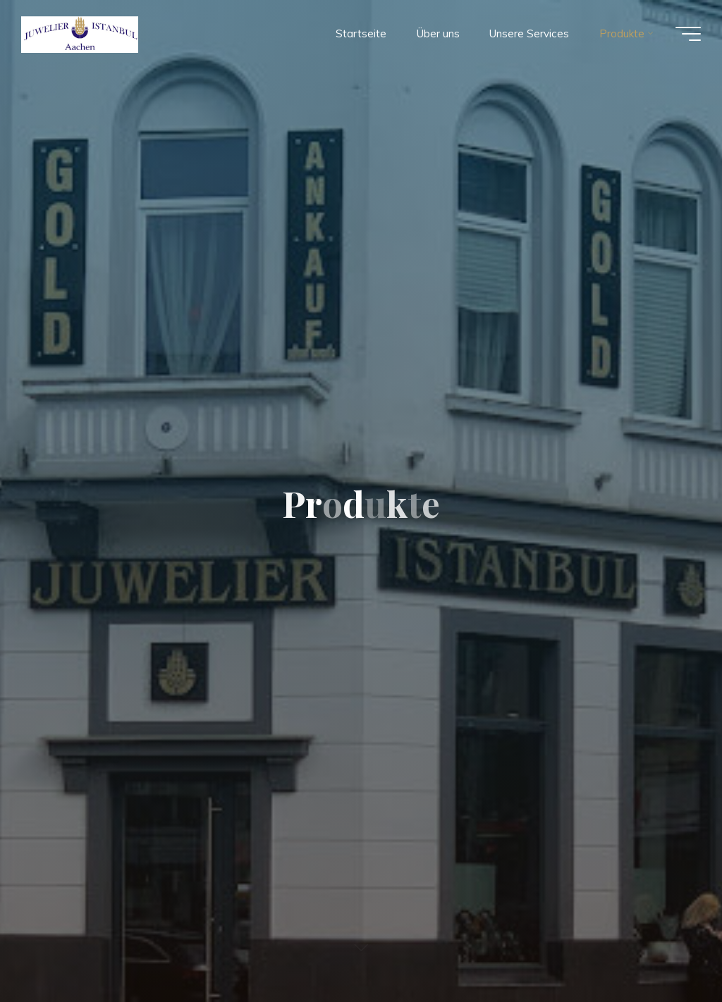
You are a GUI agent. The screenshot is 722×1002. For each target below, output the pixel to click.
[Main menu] (688, 34)
